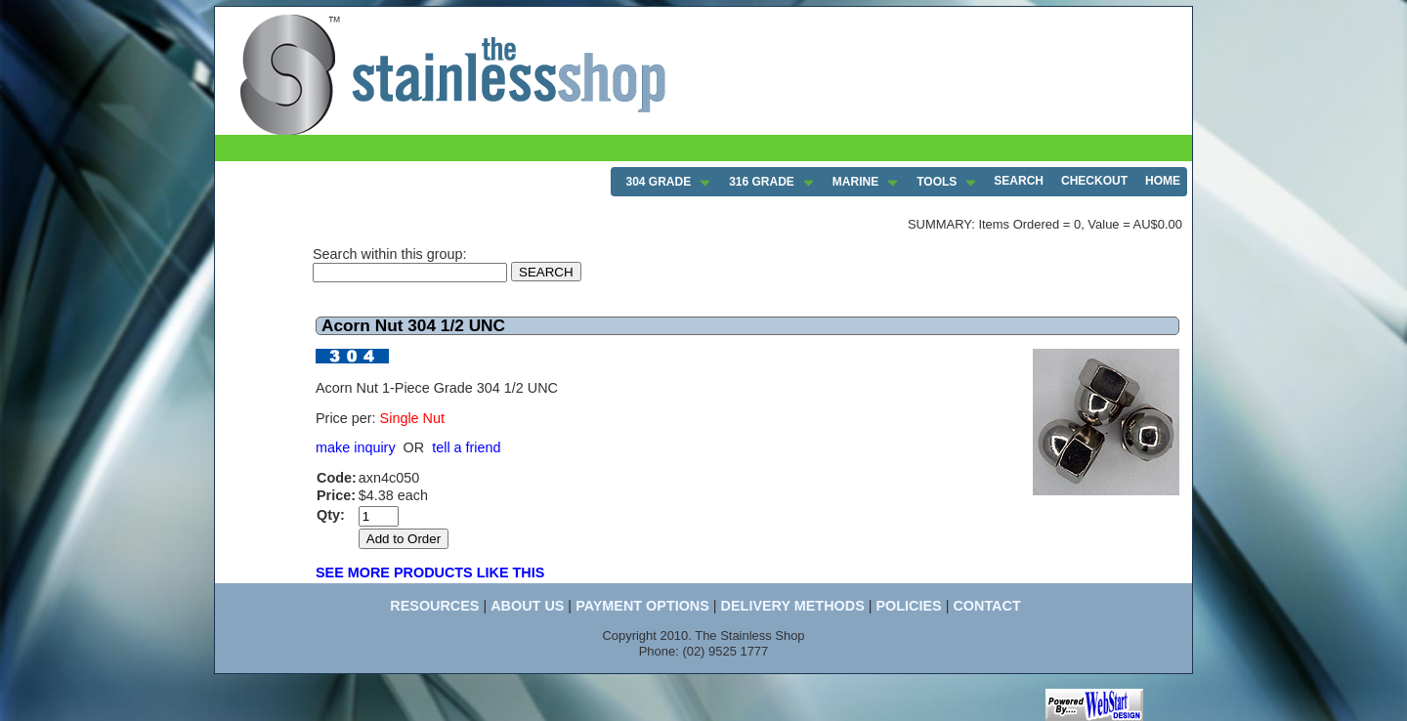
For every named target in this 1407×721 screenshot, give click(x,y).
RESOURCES (434, 606)
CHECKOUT (1094, 181)
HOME (1162, 181)
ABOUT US (527, 606)
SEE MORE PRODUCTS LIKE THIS (430, 572)
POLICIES (908, 606)
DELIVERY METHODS (793, 606)
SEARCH (1019, 181)
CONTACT (986, 606)
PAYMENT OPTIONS (642, 606)
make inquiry (356, 447)
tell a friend (466, 447)
